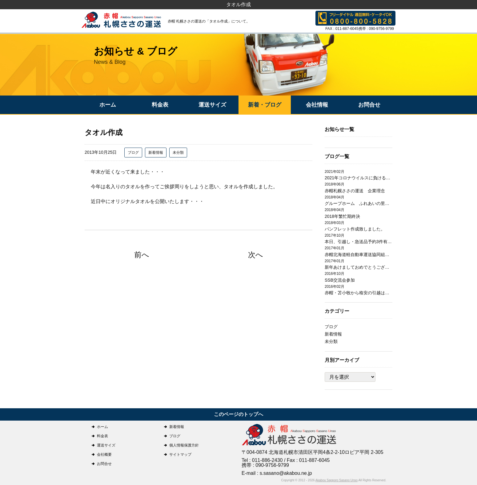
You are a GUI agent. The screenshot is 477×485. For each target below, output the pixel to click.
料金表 (160, 105)
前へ (141, 255)
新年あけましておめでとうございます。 (358, 267)
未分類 (178, 152)
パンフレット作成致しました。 (355, 228)
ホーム (107, 105)
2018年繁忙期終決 (342, 216)
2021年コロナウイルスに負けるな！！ (358, 177)
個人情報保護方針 (184, 445)
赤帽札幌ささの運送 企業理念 (355, 190)
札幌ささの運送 (289, 435)
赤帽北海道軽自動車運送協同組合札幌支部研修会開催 (358, 254)
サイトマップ (180, 454)
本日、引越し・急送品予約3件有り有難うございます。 (358, 241)
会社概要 (104, 454)
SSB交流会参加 (340, 280)
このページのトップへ (238, 414)
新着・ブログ (264, 105)
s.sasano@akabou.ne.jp (286, 473)
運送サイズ (212, 105)
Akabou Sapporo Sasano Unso (336, 480)
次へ (255, 255)
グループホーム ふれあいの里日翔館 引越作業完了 (358, 203)
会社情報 (317, 105)
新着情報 (155, 152)
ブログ (133, 152)
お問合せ (369, 105)
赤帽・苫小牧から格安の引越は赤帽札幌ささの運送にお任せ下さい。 (358, 292)
